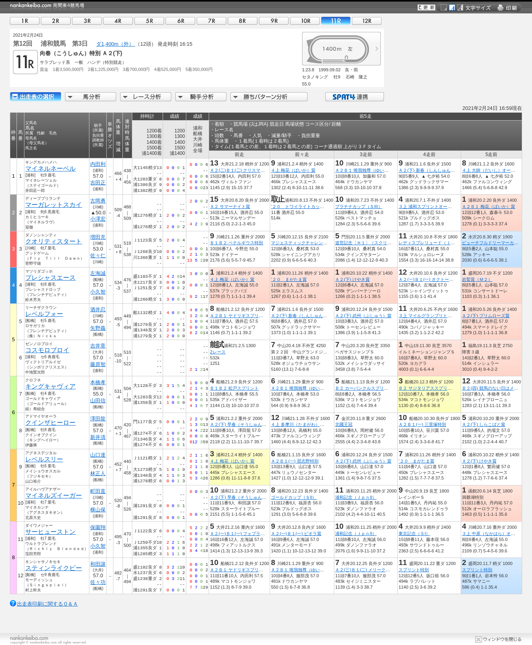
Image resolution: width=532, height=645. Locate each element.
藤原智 (98, 364)
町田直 (98, 491)
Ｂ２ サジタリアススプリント (427, 388)
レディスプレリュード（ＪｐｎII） (432, 242)
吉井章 (98, 346)
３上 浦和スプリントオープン (427, 206)
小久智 (98, 292)
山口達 (98, 455)
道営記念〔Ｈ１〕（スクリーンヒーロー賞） (378, 242)
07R (211, 21)
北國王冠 (343, 424)
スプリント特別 (414, 569)
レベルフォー (44, 313)
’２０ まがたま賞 (288, 279)
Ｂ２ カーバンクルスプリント (364, 388)
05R (149, 21)
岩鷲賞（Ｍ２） (477, 279)
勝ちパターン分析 (269, 96)
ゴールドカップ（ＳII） (294, 497)
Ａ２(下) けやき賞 (352, 279)
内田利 (98, 164)
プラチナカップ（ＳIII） (358, 206)
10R (305, 21)
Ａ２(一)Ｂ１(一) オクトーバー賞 (430, 279)
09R (274, 21)
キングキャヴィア (50, 386)
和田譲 (98, 564)
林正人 (98, 473)
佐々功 (98, 582)
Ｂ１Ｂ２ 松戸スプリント (234, 388)
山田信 (98, 400)
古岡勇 (98, 201)
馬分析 (90, 96)
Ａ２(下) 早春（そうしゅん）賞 (240, 424)
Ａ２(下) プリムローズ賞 (486, 315)
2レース (217, 351)
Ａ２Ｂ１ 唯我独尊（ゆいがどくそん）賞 (374, 170)
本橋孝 (98, 382)
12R (367, 21)
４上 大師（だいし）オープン (490, 170)
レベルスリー (44, 459)
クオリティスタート (53, 241)
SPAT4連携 (354, 96)
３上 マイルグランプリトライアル (432, 315)
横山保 (98, 510)
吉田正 (98, 183)
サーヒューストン (50, 531)
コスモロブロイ (47, 350)
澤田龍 (98, 419)
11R (336, 21)
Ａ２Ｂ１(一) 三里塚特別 (422, 424)
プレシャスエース (50, 277)
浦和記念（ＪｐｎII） (355, 497)
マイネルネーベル (50, 168)
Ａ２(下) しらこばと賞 (483, 424)
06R (180, 21)
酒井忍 (98, 309)
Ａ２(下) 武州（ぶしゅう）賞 (363, 315)
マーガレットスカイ (53, 204)
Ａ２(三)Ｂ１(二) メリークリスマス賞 (371, 569)
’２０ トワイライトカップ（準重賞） (308, 206)
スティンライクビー (53, 568)
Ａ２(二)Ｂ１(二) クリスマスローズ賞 (246, 170)
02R (56, 21)
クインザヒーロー (50, 422)
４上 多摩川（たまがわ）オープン (304, 424)
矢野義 (98, 328)
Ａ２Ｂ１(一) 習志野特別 (295, 461)
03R (87, 21)
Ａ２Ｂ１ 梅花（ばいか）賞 (488, 206)
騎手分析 (200, 96)
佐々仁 (98, 255)
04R (118, 21)
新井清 (98, 437)
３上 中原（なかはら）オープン (493, 533)
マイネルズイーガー (53, 495)
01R (25, 21)
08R (243, 21)
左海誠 (98, 273)
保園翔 (98, 527)
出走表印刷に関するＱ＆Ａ (47, 604)
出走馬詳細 (35, 96)
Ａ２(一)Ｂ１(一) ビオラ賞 (296, 533)
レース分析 (145, 96)
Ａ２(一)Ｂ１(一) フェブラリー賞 (241, 533)
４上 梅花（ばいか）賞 (293, 170)
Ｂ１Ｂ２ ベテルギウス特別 (236, 242)
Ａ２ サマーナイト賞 (230, 206)
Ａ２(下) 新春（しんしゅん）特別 (431, 170)
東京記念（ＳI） (414, 533)
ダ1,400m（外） (115, 44)
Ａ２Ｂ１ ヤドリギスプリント (238, 315)
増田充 (98, 237)
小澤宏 (98, 219)
